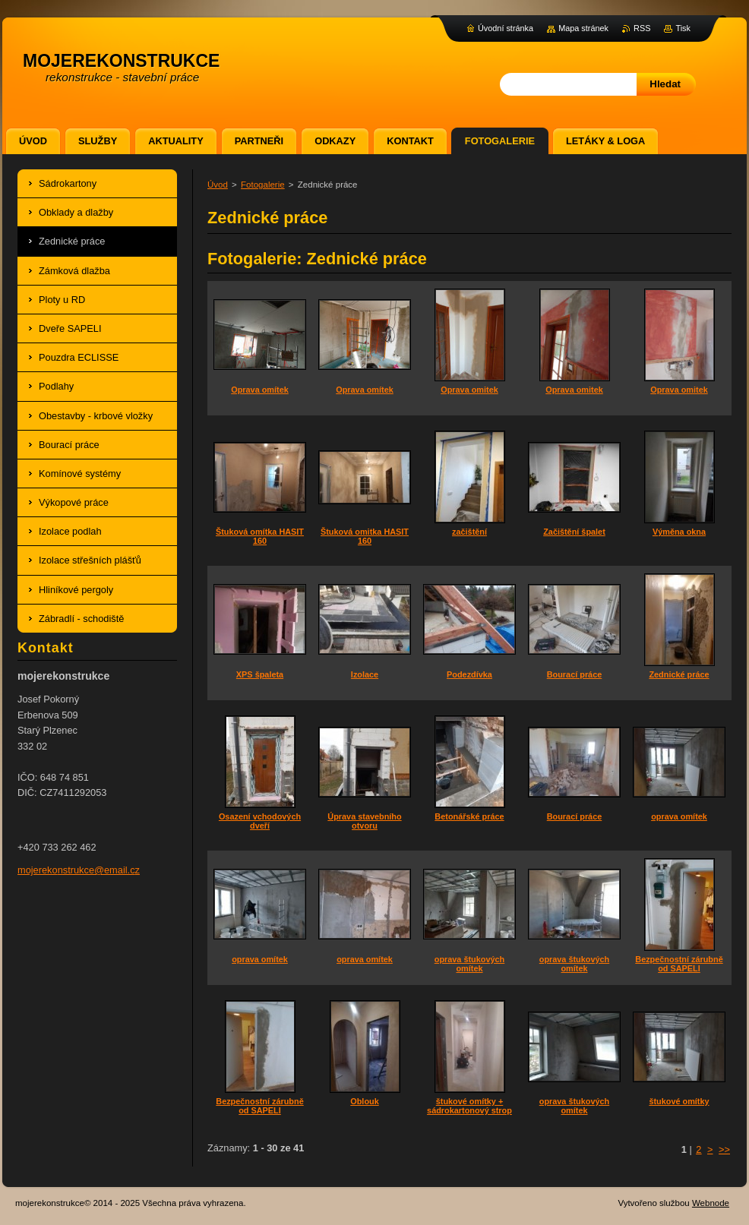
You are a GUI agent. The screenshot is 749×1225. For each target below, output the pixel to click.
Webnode (710, 1203)
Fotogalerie (263, 184)
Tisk (683, 28)
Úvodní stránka (505, 28)
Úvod (217, 184)
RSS (642, 28)
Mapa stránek (583, 28)
